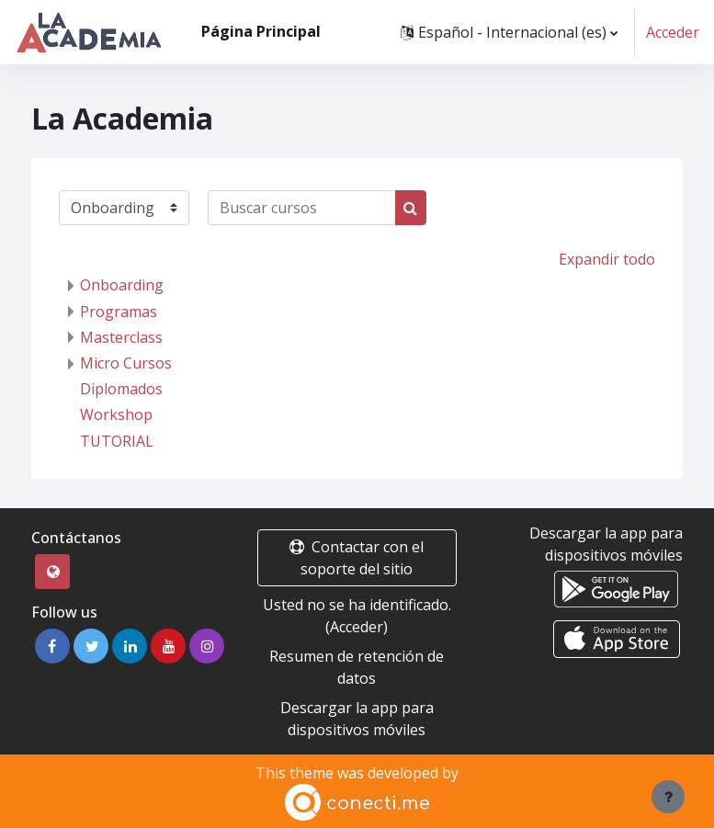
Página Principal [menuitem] (261, 31)
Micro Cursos (126, 363)
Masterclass (121, 337)
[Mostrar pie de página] (668, 796)
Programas (118, 311)
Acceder (672, 32)
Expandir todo (607, 259)
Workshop (116, 414)
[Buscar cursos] (302, 207)
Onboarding (122, 285)
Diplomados (121, 389)
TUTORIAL (116, 441)
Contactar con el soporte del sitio (356, 558)
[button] (509, 32)
